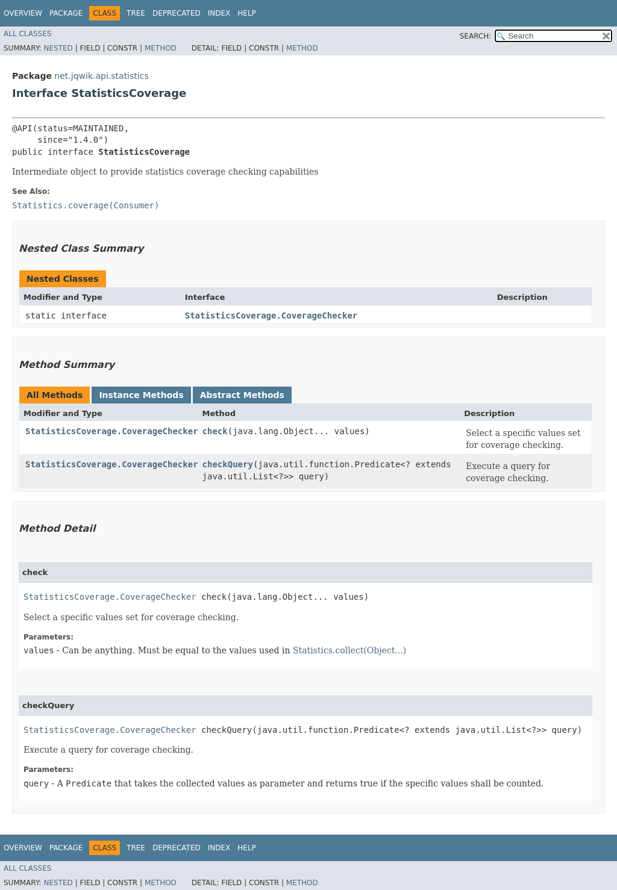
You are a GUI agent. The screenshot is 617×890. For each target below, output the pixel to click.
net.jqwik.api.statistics (101, 76)
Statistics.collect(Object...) (349, 650)
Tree (136, 13)
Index (219, 13)
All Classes (27, 34)
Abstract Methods (242, 395)
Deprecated (176, 13)
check (215, 431)
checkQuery (227, 464)
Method (161, 48)
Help (246, 13)
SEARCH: (476, 36)
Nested (57, 48)
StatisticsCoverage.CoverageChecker (271, 315)
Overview (23, 13)
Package (66, 13)
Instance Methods (141, 395)
